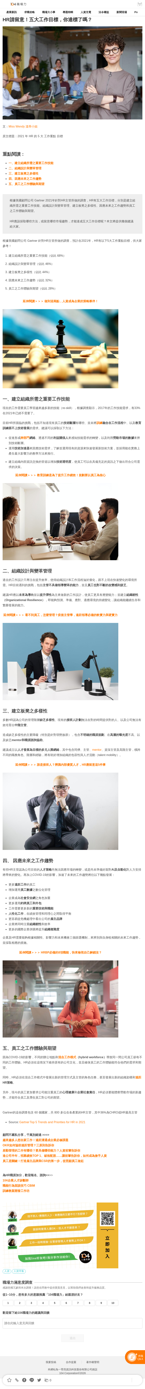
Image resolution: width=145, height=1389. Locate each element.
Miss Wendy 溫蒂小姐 (23, 126)
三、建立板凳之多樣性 (23, 173)
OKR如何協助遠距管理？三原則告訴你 (28, 1145)
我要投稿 (51, 1362)
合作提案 (71, 1362)
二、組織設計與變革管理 (25, 168)
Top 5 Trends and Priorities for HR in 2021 (57, 1122)
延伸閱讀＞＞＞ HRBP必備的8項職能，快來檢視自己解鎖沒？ (60, 952)
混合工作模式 (67, 1057)
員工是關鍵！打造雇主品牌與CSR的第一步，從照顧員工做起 (43, 1161)
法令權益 (104, 12)
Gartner (24, 1122)
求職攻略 (29, 12)
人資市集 (19, 1271)
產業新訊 (11, 12)
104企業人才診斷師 (16, 1180)
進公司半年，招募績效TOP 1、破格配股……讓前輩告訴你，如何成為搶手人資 (55, 1155)
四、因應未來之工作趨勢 (25, 178)
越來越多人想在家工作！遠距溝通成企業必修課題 (35, 1140)
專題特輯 (68, 12)
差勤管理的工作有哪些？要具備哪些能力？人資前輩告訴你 (41, 1150)
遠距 (138, 1077)
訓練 (99, 422)
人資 (7, 1271)
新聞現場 (121, 12)
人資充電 (86, 12)
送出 (73, 1338)
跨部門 (25, 437)
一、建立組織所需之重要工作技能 (31, 163)
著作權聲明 (92, 1362)
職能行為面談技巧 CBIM (19, 1185)
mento (96, 749)
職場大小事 (48, 12)
